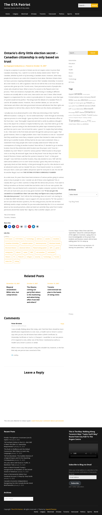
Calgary (15, 14)
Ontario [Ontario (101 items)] (88, 112)
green (57, 248)
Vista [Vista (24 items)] (78, 124)
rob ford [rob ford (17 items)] (71, 117)
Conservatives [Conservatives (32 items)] (74, 97)
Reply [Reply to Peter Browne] (62, 324)
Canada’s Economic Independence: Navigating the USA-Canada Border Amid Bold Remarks (18, 483)
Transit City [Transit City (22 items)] (83, 121)
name (25, 252)
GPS (51, 248)
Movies (71, 73)
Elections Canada (54, 243)
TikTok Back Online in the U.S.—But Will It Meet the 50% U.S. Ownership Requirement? (18, 444)
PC (14, 257)
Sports (69, 14)
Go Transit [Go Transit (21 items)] (77, 103)
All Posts (71, 82)
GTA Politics (19, 239)
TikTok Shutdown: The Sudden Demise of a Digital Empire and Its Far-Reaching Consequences (18, 458)
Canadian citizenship (12, 243)
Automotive (72, 60)
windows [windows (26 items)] (86, 124)
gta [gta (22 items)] (85, 103)
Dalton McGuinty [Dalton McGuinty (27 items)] (84, 97)
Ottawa (33, 14)
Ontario (7, 257)
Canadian (56, 239)
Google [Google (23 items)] (71, 103)
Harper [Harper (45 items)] (89, 102)
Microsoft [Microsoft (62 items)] (88, 108)
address (39, 239)
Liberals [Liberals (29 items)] (87, 106)
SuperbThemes (51, 509)
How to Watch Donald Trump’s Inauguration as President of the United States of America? (18, 469)
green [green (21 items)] (82, 103)
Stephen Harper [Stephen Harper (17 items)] (78, 117)
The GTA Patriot (17, 4)
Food (70, 67)
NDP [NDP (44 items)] (77, 112)
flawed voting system (40, 248)
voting (17, 261)
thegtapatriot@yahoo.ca (15, 66)
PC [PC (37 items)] (94, 112)
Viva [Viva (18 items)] (81, 124)
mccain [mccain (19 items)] (74, 109)
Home (8, 14)
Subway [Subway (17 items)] (85, 117)
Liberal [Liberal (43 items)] (81, 105)
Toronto (43, 14)
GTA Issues (8, 239)
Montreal (24, 14)
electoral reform (24, 248)
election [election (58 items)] (84, 99)
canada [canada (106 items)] (78, 93)
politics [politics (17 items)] (71, 115)
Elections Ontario (10, 248)
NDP (31, 252)
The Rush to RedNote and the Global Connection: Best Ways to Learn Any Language (17, 451)
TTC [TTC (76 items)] (89, 120)
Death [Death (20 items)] (75, 100)
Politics (61, 14)
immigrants (9, 252)
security (37, 257)
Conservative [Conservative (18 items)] (86, 94)
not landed (51, 252)
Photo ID (21, 257)
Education (72, 63)
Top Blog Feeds (74, 202)
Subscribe (75, 483)
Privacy (71, 314)
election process (41, 243)
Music (70, 76)
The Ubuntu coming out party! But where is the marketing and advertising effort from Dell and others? (33, 294)
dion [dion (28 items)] (79, 100)
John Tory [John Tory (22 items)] (75, 106)
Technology (30, 239)
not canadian (40, 252)
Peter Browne (16, 323)
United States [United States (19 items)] (72, 124)
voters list (8, 261)
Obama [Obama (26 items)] (81, 112)
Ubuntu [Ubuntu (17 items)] (94, 121)
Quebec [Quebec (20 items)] (95, 115)
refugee (29, 257)
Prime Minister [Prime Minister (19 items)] (77, 115)
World (77, 14)
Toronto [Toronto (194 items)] (74, 121)
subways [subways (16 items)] (89, 117)
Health (71, 70)
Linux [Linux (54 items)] (92, 105)
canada (47, 239)
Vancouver (52, 14)
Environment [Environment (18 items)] (92, 100)
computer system (27, 243)
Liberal (18, 252)
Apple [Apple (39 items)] (71, 94)
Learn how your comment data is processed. (47, 421)
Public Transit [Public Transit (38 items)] (87, 115)
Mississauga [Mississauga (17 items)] (72, 112)
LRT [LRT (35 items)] (70, 109)
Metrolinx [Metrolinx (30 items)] (79, 109)
